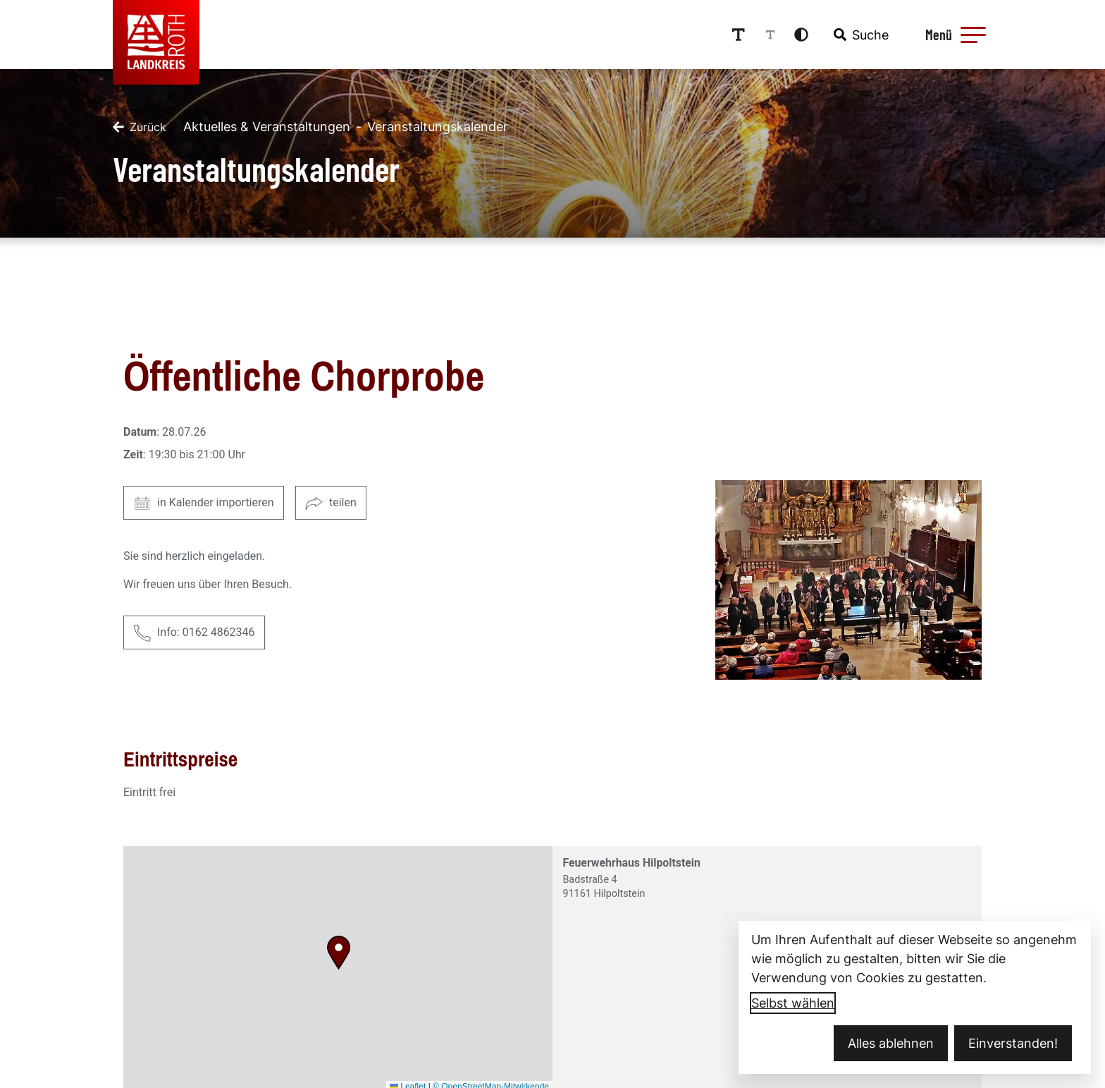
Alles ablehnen (891, 1043)
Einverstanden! (1013, 1043)
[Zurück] (139, 126)
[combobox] (859, 34)
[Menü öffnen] (953, 34)
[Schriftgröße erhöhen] (738, 34)
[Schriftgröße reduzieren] (770, 34)
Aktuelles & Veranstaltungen (266, 126)
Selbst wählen (792, 1003)
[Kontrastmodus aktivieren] (801, 34)
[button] (973, 34)
